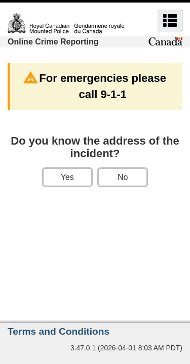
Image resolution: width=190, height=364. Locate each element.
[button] (170, 20)
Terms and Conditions (58, 331)
